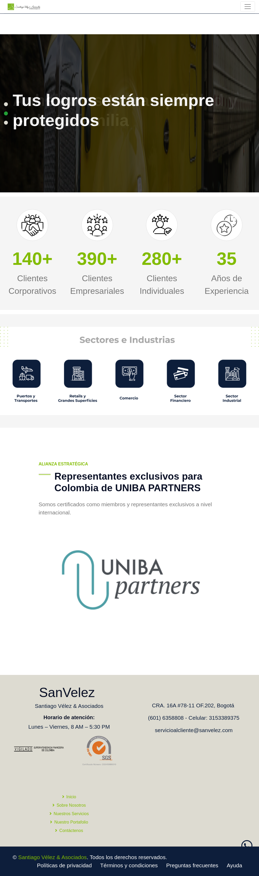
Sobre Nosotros (69, 805)
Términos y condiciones (129, 865)
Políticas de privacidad (64, 865)
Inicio (69, 797)
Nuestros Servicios (69, 813)
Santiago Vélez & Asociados (52, 857)
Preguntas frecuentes (192, 865)
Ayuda (234, 865)
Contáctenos (69, 830)
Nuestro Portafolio (69, 822)
